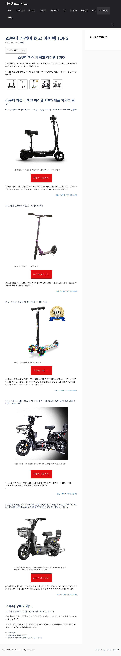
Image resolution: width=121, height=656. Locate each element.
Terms (109, 650)
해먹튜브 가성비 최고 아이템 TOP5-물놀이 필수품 (25, 637)
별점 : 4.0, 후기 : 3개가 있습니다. (67, 595)
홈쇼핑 (10, 17)
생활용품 (32, 10)
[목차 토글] (22, 50)
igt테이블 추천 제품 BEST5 (17, 635)
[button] (113, 24)
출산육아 (73, 10)
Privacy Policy (100, 650)
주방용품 (43, 10)
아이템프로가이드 (16, 3)
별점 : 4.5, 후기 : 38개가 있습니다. (67, 291)
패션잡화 (84, 10)
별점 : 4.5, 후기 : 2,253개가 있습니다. (66, 390)
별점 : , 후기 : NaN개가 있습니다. (67, 494)
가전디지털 (20, 10)
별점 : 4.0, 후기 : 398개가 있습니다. (66, 195)
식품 (64, 10)
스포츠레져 (104, 10)
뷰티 (93, 10)
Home (10, 10)
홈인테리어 (54, 10)
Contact (116, 650)
